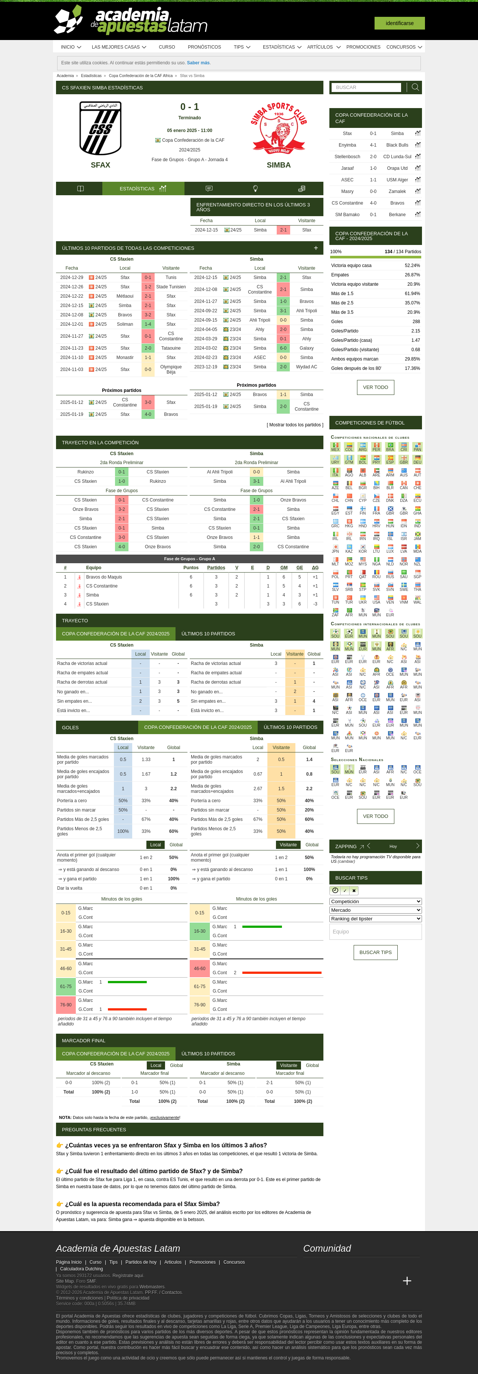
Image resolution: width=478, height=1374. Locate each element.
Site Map (65, 1281)
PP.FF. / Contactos (163, 1292)
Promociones (364, 47)
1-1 (148, 357)
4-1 (373, 145)
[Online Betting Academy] (351, 1281)
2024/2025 (190, 150)
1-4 (148, 324)
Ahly (259, 329)
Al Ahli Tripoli (220, 472)
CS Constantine (171, 336)
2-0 (148, 348)
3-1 (283, 310)
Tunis (171, 277)
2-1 (283, 230)
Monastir (125, 357)
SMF (91, 1281)
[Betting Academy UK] (379, 1281)
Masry (347, 191)
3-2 (148, 315)
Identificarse (400, 23)
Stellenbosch (347, 156)
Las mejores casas (119, 47)
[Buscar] (413, 87)
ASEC (260, 357)
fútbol (250, 1316)
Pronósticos (204, 47)
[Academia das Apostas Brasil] (337, 1281)
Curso (167, 47)
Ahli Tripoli (307, 310)
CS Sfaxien (158, 472)
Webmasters (151, 1286)
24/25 (236, 230)
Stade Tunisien (171, 286)
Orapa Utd (397, 168)
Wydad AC (306, 366)
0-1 (148, 277)
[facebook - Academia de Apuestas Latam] (337, 1265)
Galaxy (307, 348)
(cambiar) (346, 861)
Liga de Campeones (310, 1326)
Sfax (100, 165)
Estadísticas (282, 47)
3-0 (148, 402)
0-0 (148, 369)
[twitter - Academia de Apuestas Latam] (309, 1265)
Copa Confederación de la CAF (189, 140)
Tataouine (171, 348)
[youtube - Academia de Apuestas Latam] (323, 1265)
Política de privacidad (128, 1298)
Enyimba (347, 145)
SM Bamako (347, 214)
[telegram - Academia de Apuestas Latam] (351, 1265)
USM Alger (397, 180)
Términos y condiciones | (81, 1298)
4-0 (148, 414)
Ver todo (375, 387)
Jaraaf (347, 168)
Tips (242, 47)
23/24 (235, 329)
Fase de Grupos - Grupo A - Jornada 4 (190, 159)
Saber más (198, 62)
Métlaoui (125, 296)
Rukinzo (86, 472)
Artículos (324, 47)
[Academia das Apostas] (323, 1281)
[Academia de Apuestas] (365, 1281)
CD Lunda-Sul (397, 156)
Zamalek (397, 191)
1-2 (148, 286)
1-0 (283, 301)
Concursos (405, 47)
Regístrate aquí (127, 1275)
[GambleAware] (75, 1367)
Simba (279, 165)
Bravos (125, 315)
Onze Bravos (86, 509)
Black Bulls (398, 145)
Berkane (397, 214)
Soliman (125, 324)
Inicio (71, 47)
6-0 (283, 348)
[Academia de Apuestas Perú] (393, 1281)
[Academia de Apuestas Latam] (309, 1281)
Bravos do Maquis (104, 577)
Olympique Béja (170, 369)
